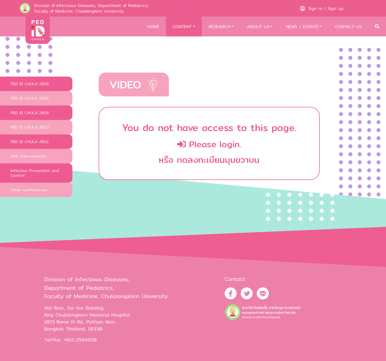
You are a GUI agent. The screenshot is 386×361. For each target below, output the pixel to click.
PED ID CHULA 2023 (30, 127)
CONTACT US (348, 26)
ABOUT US (258, 26)
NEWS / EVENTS (302, 26)
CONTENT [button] (182, 26)
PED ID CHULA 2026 (30, 84)
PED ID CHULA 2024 (30, 113)
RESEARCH (219, 26)
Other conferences (29, 190)
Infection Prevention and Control (35, 172)
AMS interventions (28, 156)
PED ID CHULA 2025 (30, 98)
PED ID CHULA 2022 (30, 141)
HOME (153, 26)
